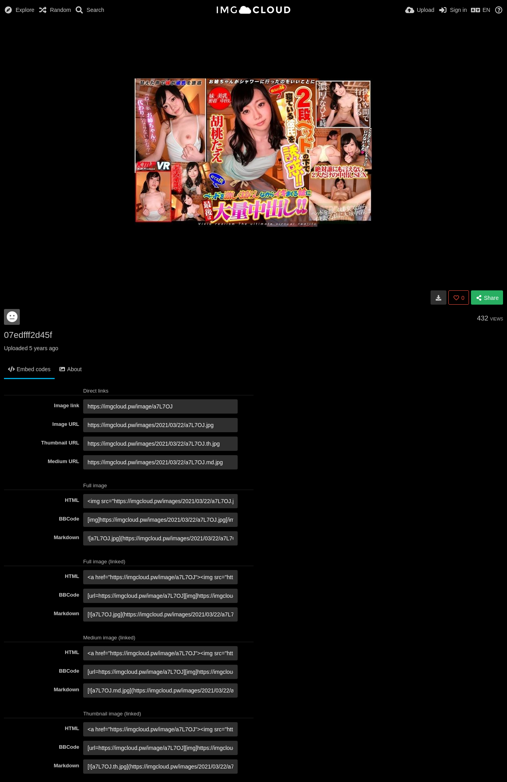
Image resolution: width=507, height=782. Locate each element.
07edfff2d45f (28, 335)
